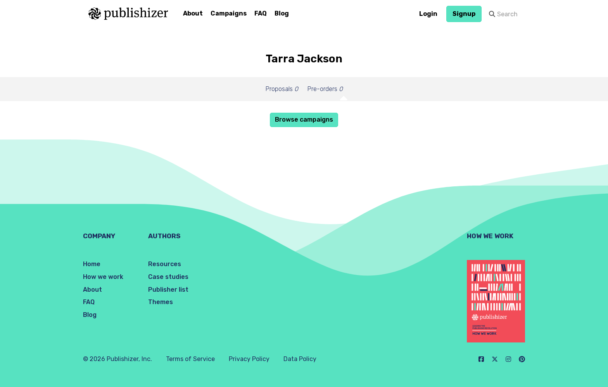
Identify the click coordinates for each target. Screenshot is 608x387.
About (193, 13)
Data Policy (299, 359)
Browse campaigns (304, 119)
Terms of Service (190, 359)
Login (428, 13)
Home (91, 264)
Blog (282, 13)
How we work (103, 276)
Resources (164, 264)
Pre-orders (325, 89)
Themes (160, 302)
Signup (464, 13)
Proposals (282, 89)
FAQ (260, 13)
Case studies (168, 276)
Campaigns (229, 13)
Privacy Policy (249, 359)
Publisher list (168, 289)
